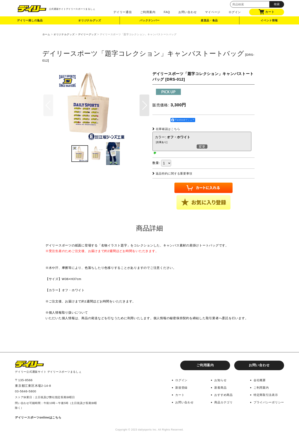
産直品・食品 (209, 21)
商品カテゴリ (221, 402)
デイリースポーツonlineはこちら (39, 417)
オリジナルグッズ (90, 21)
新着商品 (217, 387)
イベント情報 (269, 21)
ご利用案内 (148, 12)
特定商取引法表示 (264, 394)
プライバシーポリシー (267, 402)
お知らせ (217, 380)
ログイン (235, 12)
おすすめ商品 (221, 394)
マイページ (212, 12)
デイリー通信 (122, 12)
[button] (144, 111)
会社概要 (258, 380)
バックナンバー (149, 21)
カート (266, 11)
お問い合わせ (187, 12)
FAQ (167, 12)
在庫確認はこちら (167, 129)
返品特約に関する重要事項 (173, 173)
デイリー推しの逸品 (30, 21)
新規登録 (177, 387)
